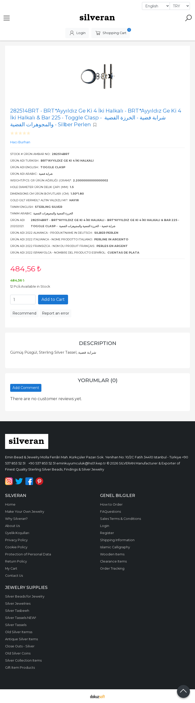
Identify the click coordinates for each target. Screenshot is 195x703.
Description (97, 343)
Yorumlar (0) (98, 380)
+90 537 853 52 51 (42, 463)
